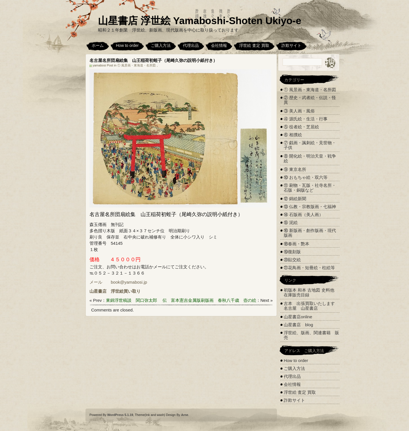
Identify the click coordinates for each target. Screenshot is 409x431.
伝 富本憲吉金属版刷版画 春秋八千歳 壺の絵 (209, 300)
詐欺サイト (291, 45)
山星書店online (298, 316)
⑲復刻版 (292, 251)
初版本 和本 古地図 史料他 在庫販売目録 (309, 292)
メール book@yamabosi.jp (118, 282)
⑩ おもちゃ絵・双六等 (305, 177)
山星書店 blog (298, 324)
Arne (184, 415)
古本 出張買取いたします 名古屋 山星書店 (311, 306)
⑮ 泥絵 (291, 222)
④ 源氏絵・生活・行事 (305, 118)
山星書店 (98, 291)
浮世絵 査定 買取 (254, 45)
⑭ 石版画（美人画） (303, 214)
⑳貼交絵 (292, 259)
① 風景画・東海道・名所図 (136, 65)
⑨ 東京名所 (295, 169)
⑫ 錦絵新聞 (295, 198)
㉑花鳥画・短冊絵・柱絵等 (309, 267)
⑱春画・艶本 (296, 243)
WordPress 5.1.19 (120, 415)
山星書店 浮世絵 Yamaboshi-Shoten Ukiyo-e (199, 20)
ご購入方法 (161, 45)
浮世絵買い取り (126, 291)
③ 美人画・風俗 (299, 110)
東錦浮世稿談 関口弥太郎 (131, 300)
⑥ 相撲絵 (293, 134)
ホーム (98, 45)
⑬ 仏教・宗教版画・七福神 (310, 206)
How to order (127, 45)
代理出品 (191, 45)
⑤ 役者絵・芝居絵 (301, 126)
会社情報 (219, 45)
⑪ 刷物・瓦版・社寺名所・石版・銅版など (310, 188)
